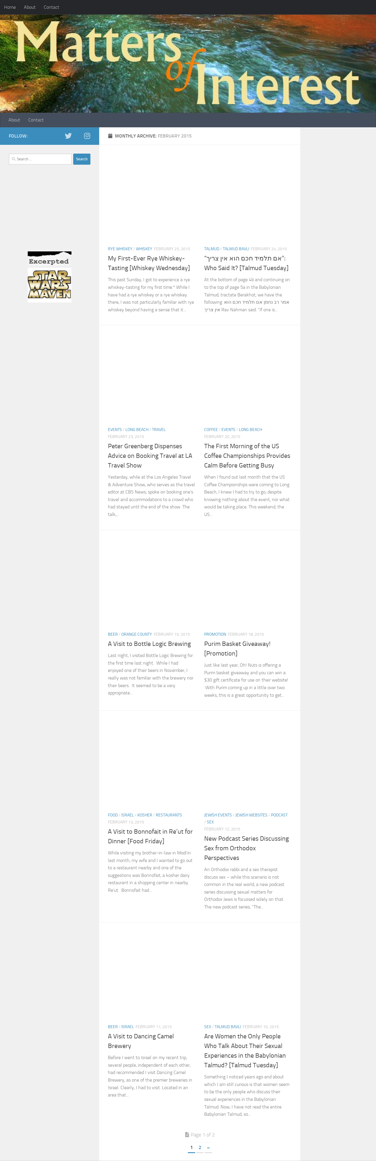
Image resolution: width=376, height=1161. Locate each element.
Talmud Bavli (236, 248)
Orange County (136, 634)
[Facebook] (77, 136)
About (30, 7)
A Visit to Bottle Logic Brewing (149, 644)
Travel (159, 429)
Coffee (211, 429)
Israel (127, 815)
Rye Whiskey (120, 248)
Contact (51, 7)
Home (10, 7)
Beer (113, 634)
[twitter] (68, 135)
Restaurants (169, 815)
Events (115, 429)
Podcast (279, 815)
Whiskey (144, 248)
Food (113, 815)
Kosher (144, 815)
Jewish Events (218, 815)
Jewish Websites (251, 815)
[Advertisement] (49, 214)
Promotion (215, 634)
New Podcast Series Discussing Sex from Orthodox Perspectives (246, 848)
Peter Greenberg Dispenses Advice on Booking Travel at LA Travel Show (150, 455)
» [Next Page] (208, 1147)
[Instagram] (86, 135)
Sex (210, 822)
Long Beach (136, 429)
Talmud (211, 248)
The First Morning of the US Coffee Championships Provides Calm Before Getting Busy (247, 455)
